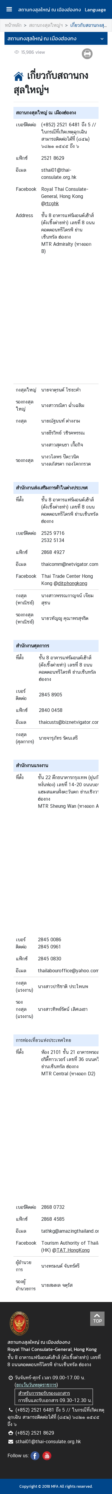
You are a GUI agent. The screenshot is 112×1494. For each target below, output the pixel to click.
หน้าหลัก (13, 25)
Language (95, 9)
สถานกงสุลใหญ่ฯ (46, 25)
